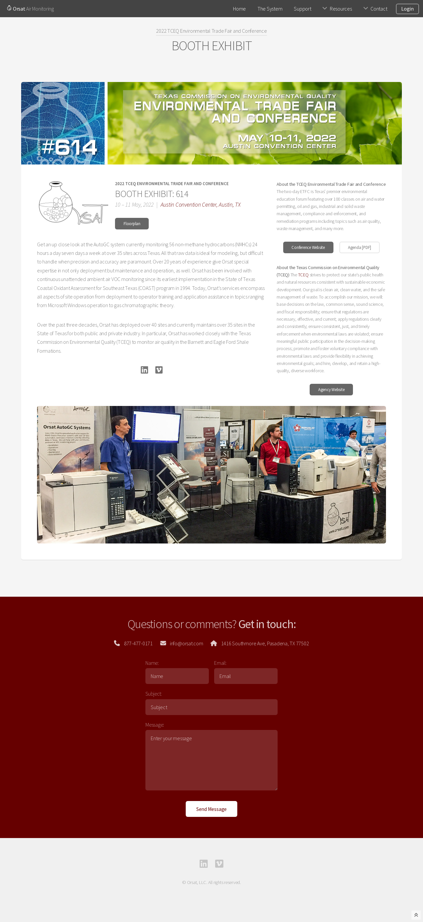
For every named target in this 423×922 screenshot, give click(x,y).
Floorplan (132, 223)
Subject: (153, 693)
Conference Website (308, 247)
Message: (154, 724)
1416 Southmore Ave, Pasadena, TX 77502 (263, 643)
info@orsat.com (185, 643)
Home (239, 8)
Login (407, 8)
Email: (220, 663)
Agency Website (331, 389)
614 (182, 194)
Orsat (16, 8)
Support (302, 8)
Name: (152, 663)
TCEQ (303, 275)
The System (270, 8)
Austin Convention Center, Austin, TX (201, 204)
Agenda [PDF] (359, 247)
